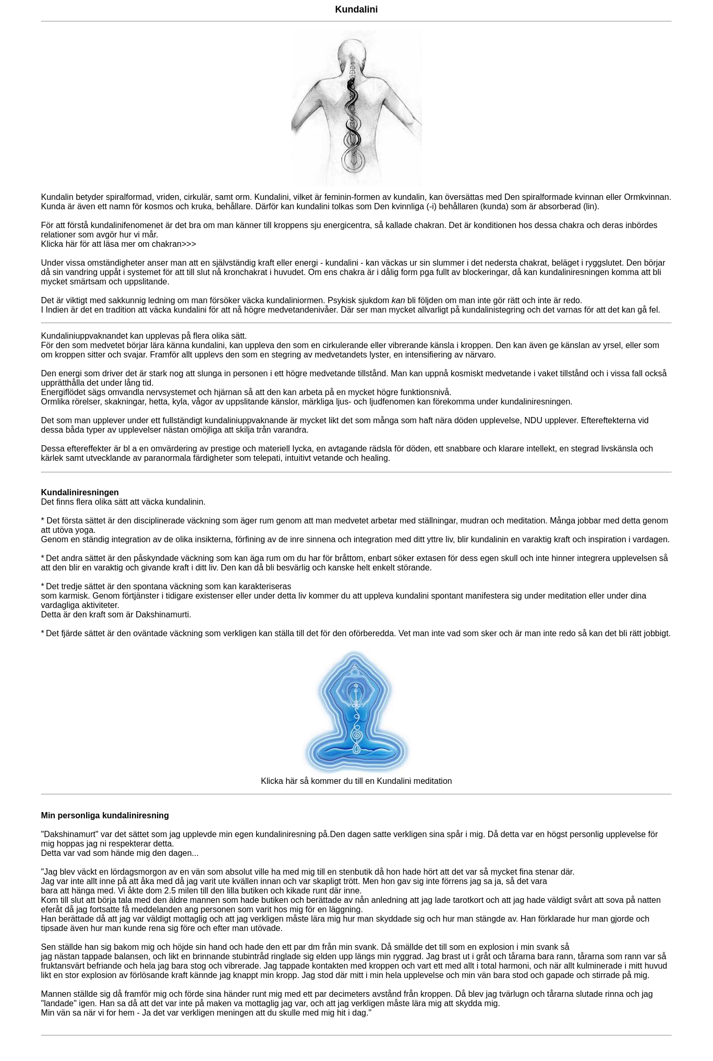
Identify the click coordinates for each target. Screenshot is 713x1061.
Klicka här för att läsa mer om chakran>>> (118, 244)
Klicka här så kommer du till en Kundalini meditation (356, 776)
